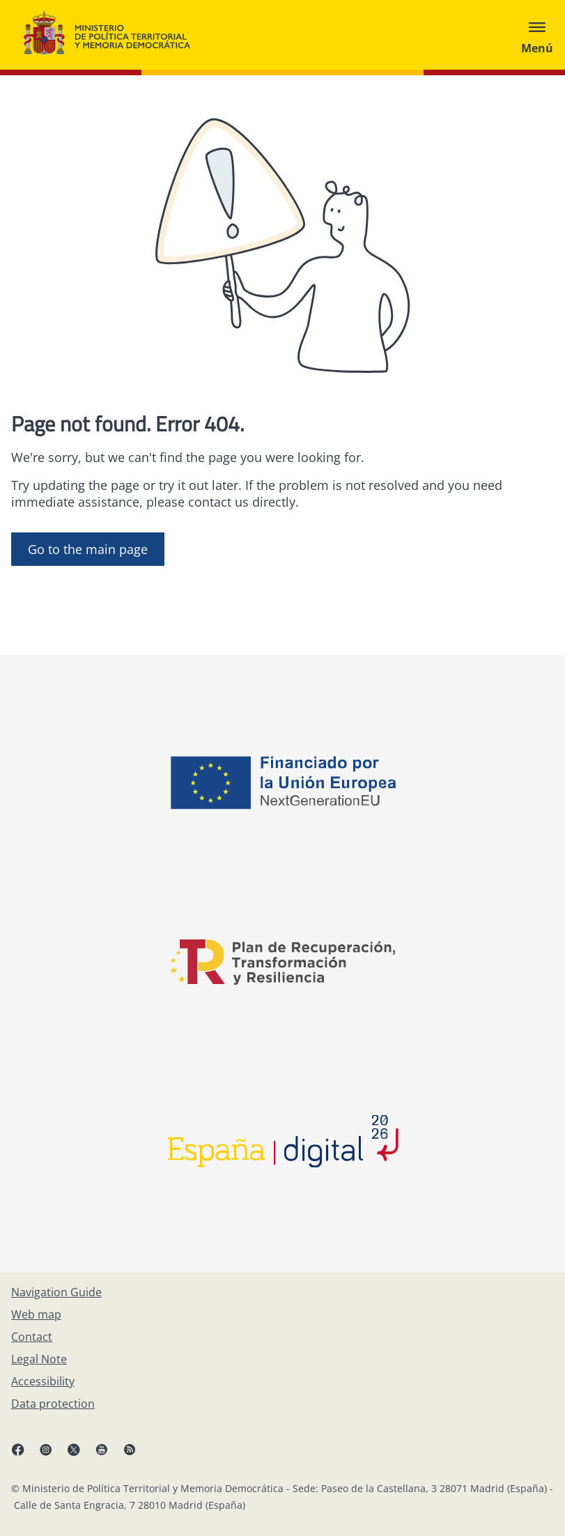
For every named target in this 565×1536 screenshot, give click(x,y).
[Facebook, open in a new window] (25, 1455)
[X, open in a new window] (81, 1455)
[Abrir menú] (537, 35)
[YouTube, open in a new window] (109, 1455)
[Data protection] (53, 1403)
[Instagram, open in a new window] (53, 1455)
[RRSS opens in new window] (136, 1455)
